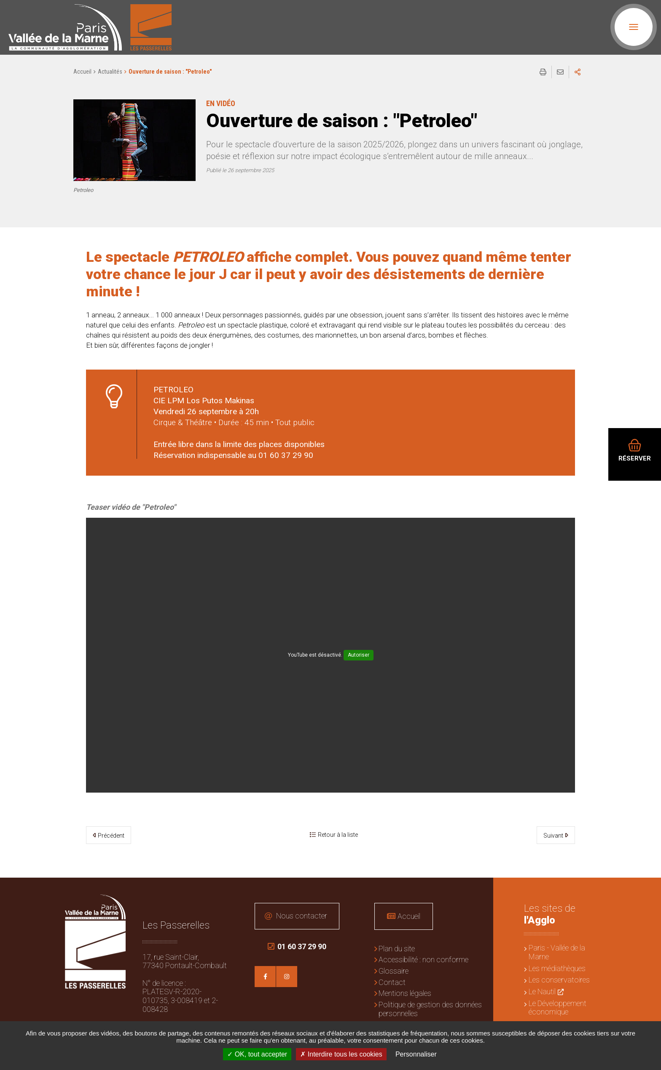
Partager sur (577, 72)
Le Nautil (542, 991)
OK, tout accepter (257, 1054)
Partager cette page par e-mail (560, 72)
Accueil (82, 71)
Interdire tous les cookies (341, 1054)
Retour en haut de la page (648, 890)
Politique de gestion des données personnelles (430, 1009)
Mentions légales (405, 993)
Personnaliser (416, 1054)
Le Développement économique (557, 1008)
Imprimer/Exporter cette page (543, 72)
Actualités (110, 71)
